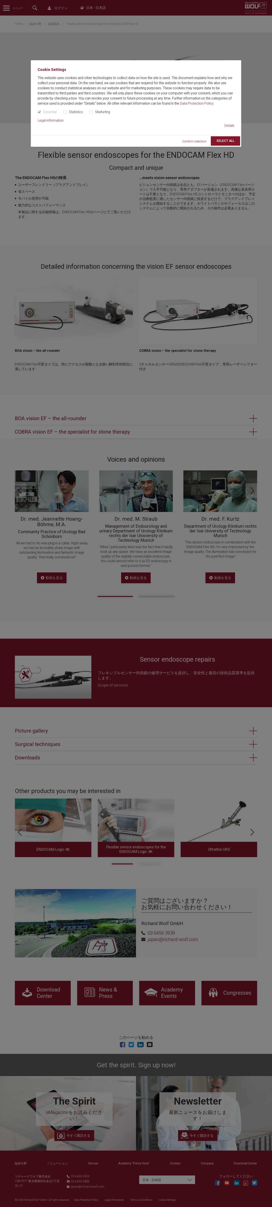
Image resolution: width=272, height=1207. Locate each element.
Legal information (51, 120)
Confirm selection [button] (194, 141)
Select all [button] (225, 141)
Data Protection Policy (197, 103)
